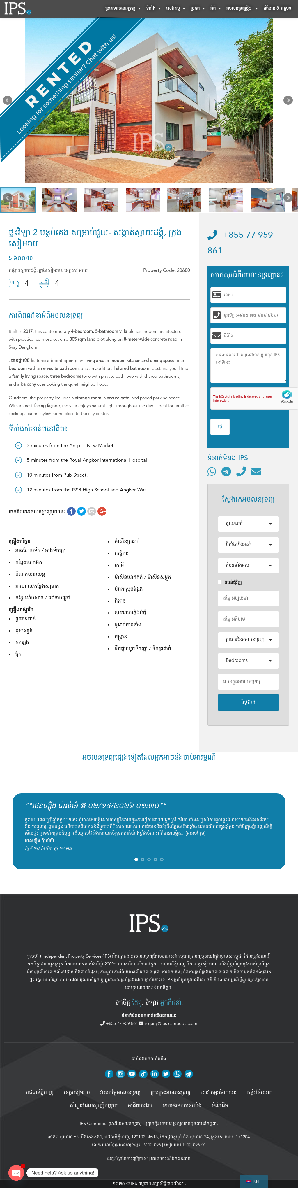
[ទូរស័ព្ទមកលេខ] (241, 471)
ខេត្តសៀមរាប (205, 964)
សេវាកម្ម (176, 9)
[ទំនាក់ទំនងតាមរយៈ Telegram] (226, 471)
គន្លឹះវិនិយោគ (259, 1092)
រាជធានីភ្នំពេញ (173, 964)
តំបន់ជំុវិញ (230, 582)
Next (289, 101)
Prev (9, 101)
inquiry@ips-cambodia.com (168, 1023)
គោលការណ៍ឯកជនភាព (171, 1158)
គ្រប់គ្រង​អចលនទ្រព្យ (170, 1092)
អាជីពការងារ (140, 1105)
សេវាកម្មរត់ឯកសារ (219, 1092)
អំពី (216, 9)
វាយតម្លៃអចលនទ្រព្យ (120, 1092)
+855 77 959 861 (119, 1023)
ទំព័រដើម (220, 1105)
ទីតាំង (154, 9)
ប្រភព (198, 9)
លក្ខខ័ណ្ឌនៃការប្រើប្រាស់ (127, 1158)
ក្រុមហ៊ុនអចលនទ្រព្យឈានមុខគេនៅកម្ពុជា (181, 1123)
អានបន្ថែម (195, 833)
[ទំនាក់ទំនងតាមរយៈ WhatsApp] (211, 471)
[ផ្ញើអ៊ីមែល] (256, 471)
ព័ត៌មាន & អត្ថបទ (277, 8)
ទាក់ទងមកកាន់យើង (182, 1105)
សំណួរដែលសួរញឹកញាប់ (94, 1105)
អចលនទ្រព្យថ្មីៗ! (242, 9)
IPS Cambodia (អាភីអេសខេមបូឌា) (110, 1123)
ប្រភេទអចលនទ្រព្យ (123, 9)
